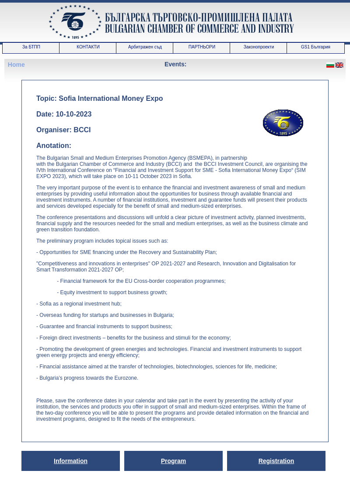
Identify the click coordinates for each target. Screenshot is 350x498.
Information (71, 460)
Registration (276, 460)
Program (173, 460)
